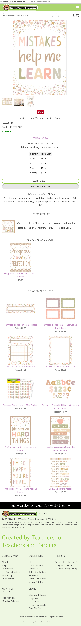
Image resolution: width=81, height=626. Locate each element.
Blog (31, 562)
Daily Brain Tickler (64, 565)
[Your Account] (73, 15)
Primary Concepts (37, 604)
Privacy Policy (28, 622)
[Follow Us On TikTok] (14, 519)
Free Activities (8, 597)
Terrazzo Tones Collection (57, 223)
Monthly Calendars (11, 601)
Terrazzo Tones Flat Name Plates (20, 324)
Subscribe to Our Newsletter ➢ (40, 505)
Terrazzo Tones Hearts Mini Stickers (20, 405)
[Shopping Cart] (77, 15)
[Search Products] (52, 15)
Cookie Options (41, 622)
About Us (6, 562)
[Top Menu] (76, 7)
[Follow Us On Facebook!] (3, 519)
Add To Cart (40, 181)
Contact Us (7, 568)
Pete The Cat (35, 608)
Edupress (33, 598)
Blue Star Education (40, 1)
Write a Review (40, 137)
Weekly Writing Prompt (66, 568)
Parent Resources (37, 578)
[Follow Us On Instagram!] (11, 519)
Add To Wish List (40, 186)
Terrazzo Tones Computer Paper (60, 366)
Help (4, 565)
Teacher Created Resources (13, 1)
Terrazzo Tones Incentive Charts (20, 366)
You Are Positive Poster (60, 488)
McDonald (34, 601)
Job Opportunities (11, 572)
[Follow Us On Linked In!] (6, 519)
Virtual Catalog (36, 582)
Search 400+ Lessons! (66, 562)
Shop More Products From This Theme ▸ (44, 228)
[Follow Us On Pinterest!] (9, 519)
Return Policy (52, 622)
